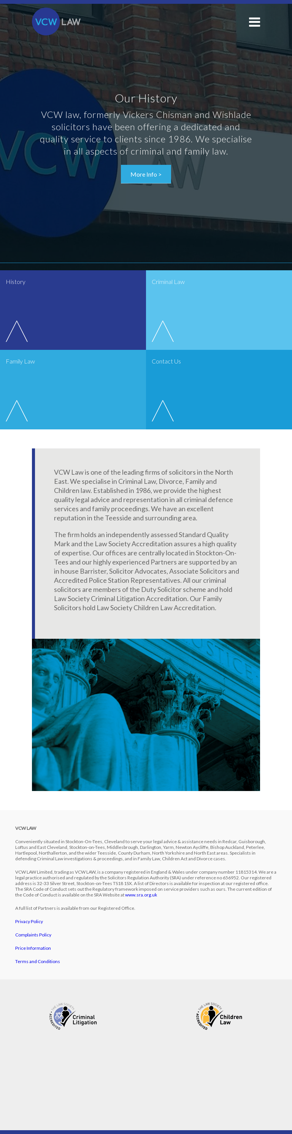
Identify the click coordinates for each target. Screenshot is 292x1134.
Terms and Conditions (37, 961)
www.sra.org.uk (141, 895)
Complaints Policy (33, 935)
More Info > (146, 174)
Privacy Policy (29, 921)
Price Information (33, 948)
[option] (146, 137)
